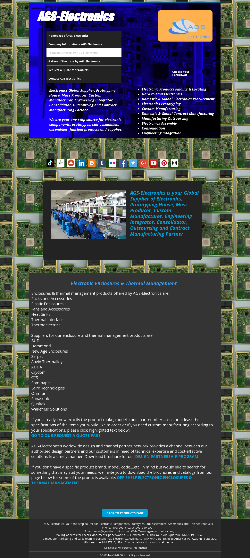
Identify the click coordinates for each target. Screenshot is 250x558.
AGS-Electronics (75, 16)
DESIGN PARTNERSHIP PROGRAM (166, 456)
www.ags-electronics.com (156, 531)
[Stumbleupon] (71, 163)
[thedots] (60, 163)
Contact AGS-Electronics (64, 78)
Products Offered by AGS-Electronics (73, 53)
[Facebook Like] (206, 164)
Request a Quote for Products (68, 70)
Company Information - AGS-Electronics (75, 44)
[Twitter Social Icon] (133, 163)
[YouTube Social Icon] (154, 163)
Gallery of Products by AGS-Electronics (74, 61)
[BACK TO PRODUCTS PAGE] (125, 513)
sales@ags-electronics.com (111, 531)
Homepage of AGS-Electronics (68, 35)
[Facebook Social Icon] (123, 163)
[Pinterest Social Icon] (164, 163)
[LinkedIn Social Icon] (81, 163)
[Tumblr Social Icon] (102, 163)
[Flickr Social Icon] (112, 163)
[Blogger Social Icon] (92, 163)
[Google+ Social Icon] (143, 163)
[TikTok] (50, 163)
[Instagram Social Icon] (174, 163)
